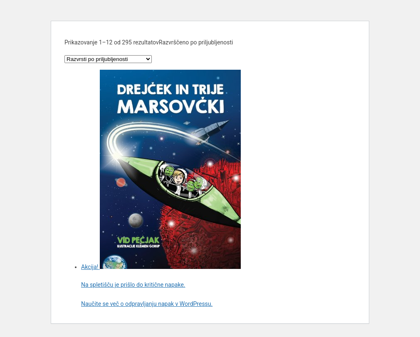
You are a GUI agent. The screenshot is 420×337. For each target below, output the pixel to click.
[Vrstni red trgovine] (108, 59)
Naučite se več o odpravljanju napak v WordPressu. (146, 303)
